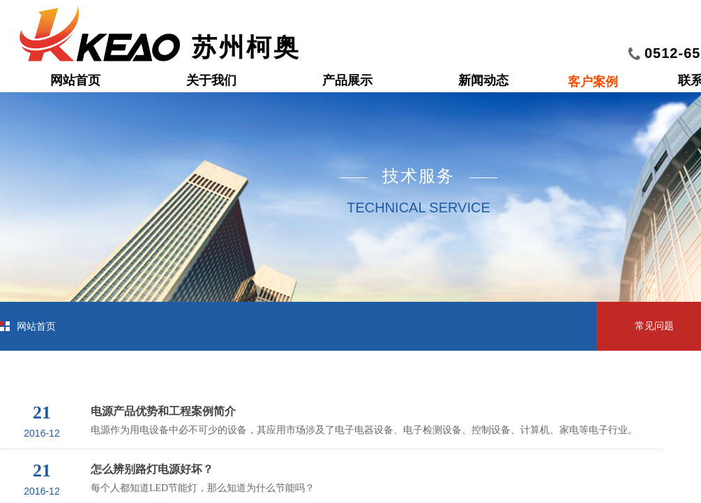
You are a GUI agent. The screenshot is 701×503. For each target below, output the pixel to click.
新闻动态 (483, 80)
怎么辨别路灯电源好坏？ (152, 469)
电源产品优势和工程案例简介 (163, 411)
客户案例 (593, 82)
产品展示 (347, 80)
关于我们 (211, 80)
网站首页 (75, 80)
